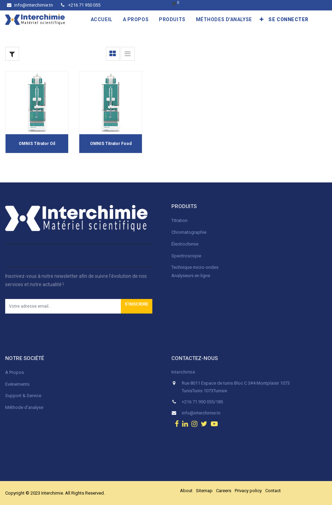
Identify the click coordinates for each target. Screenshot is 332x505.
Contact (273, 490)
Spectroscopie (186, 255)
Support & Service (23, 395)
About (186, 490)
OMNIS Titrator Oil (37, 143)
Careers (223, 490)
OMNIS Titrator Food (111, 143)
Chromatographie (188, 232)
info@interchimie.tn (30, 5)
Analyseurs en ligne (190, 275)
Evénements (17, 384)
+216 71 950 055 (80, 5)
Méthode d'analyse (24, 407)
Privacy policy (248, 490)
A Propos (15, 372)
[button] (261, 19)
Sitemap (204, 490)
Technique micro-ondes (194, 267)
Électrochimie (184, 244)
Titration (179, 220)
